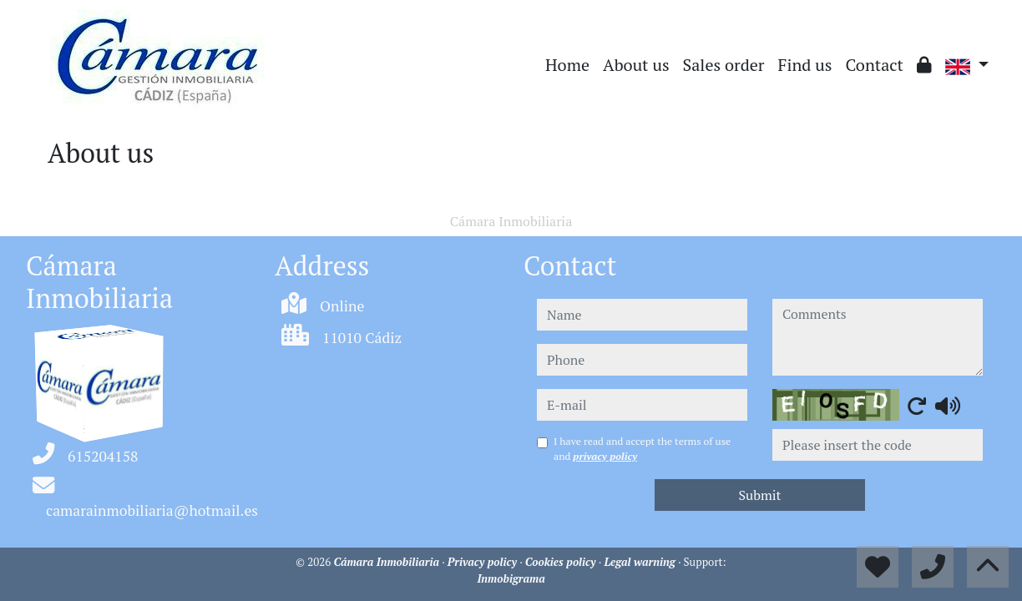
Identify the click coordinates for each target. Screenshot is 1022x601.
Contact (874, 64)
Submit (759, 495)
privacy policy (605, 456)
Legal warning (641, 561)
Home (567, 64)
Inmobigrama (510, 578)
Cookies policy (562, 561)
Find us (805, 64)
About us (636, 64)
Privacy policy (484, 561)
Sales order (724, 64)
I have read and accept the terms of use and (642, 448)
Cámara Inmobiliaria (388, 561)
